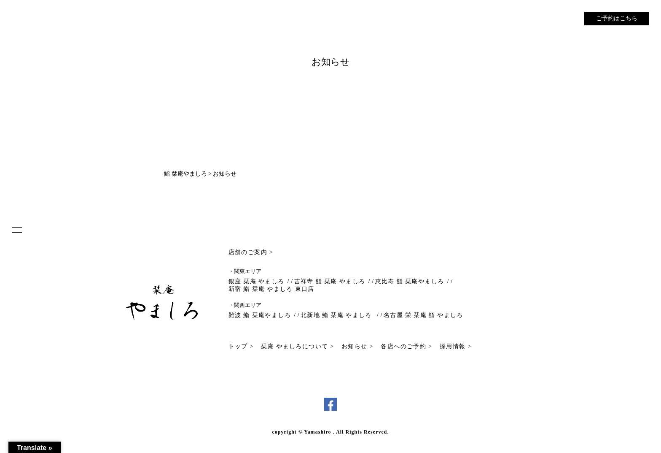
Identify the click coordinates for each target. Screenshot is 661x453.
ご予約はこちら (616, 18)
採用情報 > (456, 346)
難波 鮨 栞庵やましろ (259, 315)
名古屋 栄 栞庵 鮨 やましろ (423, 315)
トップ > (241, 346)
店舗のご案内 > (251, 252)
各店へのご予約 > (406, 346)
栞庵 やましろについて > (297, 346)
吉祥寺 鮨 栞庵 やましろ (329, 281)
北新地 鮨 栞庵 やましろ (337, 315)
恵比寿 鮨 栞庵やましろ (409, 281)
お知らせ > (357, 346)
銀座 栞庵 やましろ (256, 281)
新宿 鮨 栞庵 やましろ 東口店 (271, 289)
